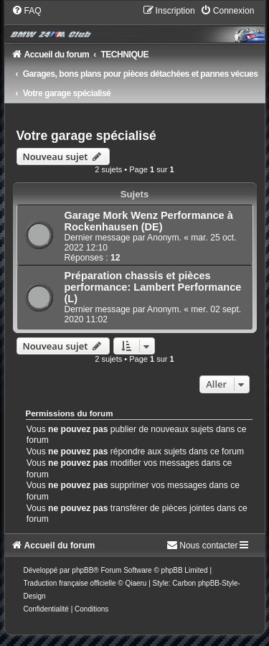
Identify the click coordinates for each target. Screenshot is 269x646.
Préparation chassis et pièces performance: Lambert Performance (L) (153, 287)
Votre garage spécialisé (86, 135)
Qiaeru (135, 583)
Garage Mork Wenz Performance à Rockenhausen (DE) (149, 221)
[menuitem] (26, 11)
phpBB (82, 570)
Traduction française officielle (70, 583)
